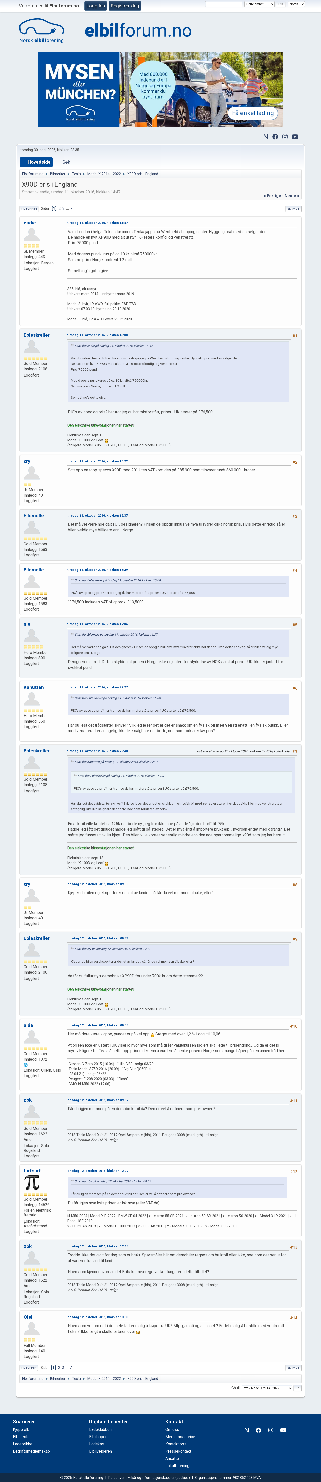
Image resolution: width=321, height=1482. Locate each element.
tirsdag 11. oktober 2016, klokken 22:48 (97, 751)
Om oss (172, 1429)
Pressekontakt (178, 1451)
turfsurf (32, 1171)
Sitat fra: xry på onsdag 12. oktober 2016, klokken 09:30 (112, 949)
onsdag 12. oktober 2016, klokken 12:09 (97, 1171)
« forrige (272, 195)
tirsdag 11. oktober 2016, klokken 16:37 (97, 515)
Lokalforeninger (179, 1465)
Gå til (235, 1388)
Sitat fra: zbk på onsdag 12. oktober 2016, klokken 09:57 (113, 1181)
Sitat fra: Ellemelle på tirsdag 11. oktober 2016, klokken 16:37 (116, 634)
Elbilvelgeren (100, 1451)
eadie (30, 223)
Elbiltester (22, 1436)
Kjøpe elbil (22, 1429)
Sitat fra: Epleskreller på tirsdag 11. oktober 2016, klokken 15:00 (118, 580)
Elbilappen (98, 1436)
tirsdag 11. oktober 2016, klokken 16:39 (97, 570)
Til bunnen (29, 208)
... (68, 208)
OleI (28, 1317)
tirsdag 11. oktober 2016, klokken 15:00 (97, 335)
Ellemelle (34, 515)
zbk (28, 1100)
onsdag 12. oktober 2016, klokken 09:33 (97, 938)
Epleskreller (37, 335)
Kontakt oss (175, 1444)
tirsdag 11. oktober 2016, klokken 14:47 (97, 223)
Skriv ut (293, 208)
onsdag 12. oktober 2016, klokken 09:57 (97, 1100)
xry (27, 461)
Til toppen (28, 1367)
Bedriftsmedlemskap (31, 1451)
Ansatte (172, 1458)
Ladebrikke (22, 1444)
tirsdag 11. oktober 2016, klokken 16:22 (97, 461)
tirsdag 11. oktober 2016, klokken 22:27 (97, 687)
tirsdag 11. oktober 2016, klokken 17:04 (97, 624)
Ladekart (96, 1444)
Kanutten (34, 687)
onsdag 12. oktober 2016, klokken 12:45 (97, 1246)
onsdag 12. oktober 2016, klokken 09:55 (97, 1025)
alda (28, 1025)
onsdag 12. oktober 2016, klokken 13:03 (97, 1317)
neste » (292, 195)
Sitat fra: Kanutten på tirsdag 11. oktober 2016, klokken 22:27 (116, 762)
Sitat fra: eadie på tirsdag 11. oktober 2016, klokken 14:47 (114, 346)
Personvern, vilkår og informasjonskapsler (141, 1478)
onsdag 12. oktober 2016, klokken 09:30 (97, 884)
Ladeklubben (100, 1429)
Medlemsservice (180, 1436)
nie (27, 624)
